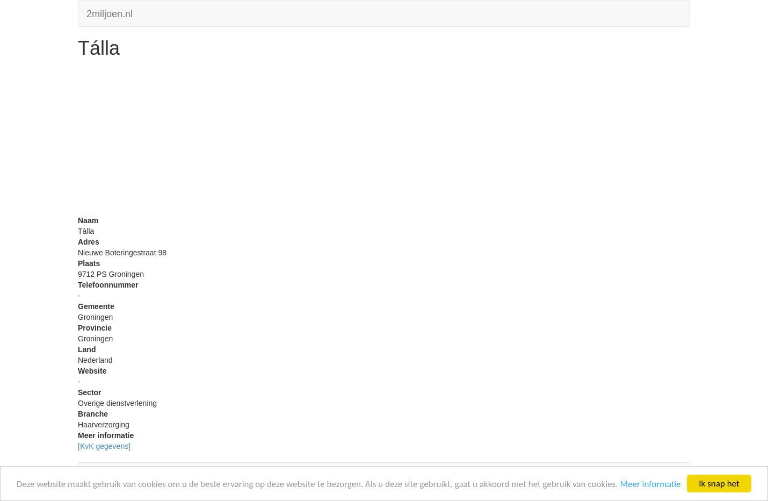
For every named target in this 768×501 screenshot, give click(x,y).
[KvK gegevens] (104, 446)
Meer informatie (650, 484)
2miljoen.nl (109, 13)
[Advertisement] (384, 140)
